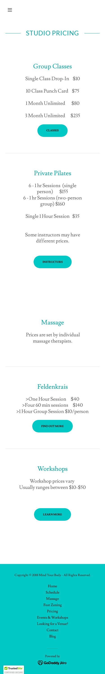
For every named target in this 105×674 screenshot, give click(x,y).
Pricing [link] (52, 611)
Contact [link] (52, 630)
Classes (52, 130)
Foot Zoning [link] (52, 605)
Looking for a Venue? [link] (52, 624)
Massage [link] (52, 598)
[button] (12, 9)
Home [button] (52, 586)
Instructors (53, 262)
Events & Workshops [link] (52, 617)
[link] (52, 662)
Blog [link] (52, 636)
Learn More (52, 514)
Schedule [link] (52, 592)
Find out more (52, 426)
